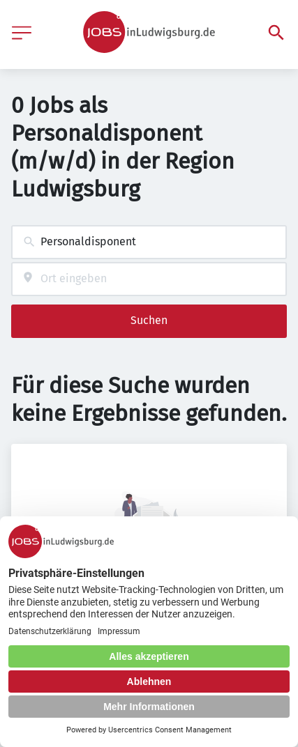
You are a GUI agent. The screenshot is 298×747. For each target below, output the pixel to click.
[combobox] (149, 242)
